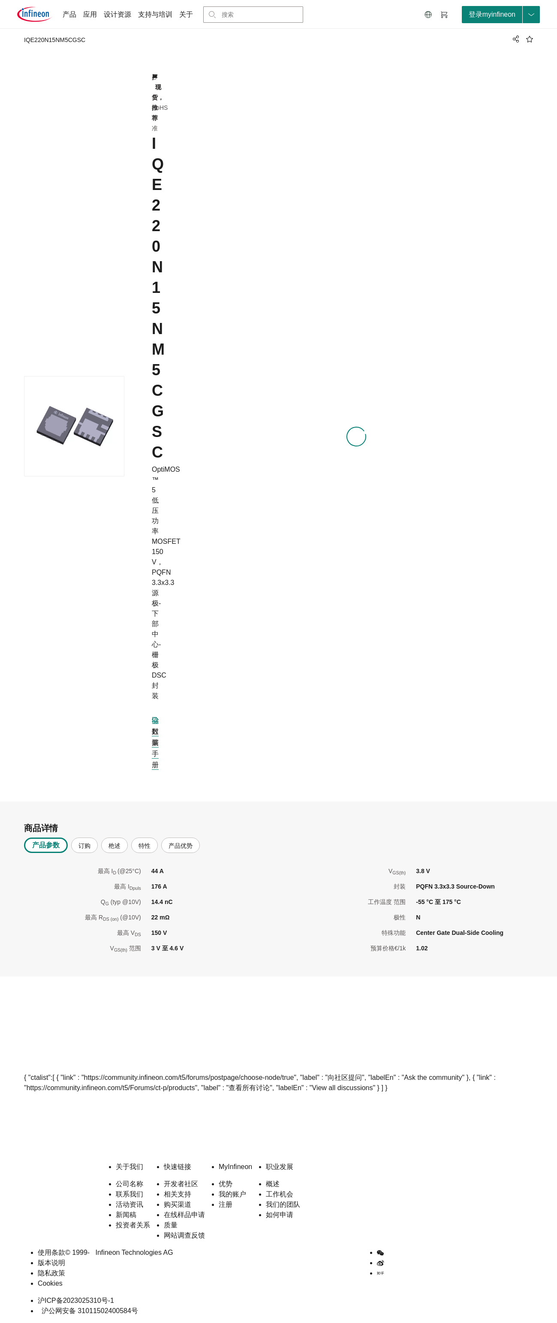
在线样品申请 (184, 1214)
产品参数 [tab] (46, 845)
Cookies (50, 1283)
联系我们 (129, 1194)
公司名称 (129, 1183)
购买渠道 (177, 1204)
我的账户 (232, 1194)
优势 (225, 1183)
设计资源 (117, 14)
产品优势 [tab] (181, 845)
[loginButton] (501, 14)
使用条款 (51, 1252)
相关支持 (177, 1194)
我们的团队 (283, 1204)
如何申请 (279, 1214)
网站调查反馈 (184, 1235)
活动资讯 (129, 1204)
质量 (171, 1225)
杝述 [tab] (114, 845)
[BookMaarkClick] (529, 39)
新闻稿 (126, 1214)
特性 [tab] (144, 845)
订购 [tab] (84, 845)
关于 (186, 14)
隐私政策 (51, 1273)
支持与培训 (155, 14)
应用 (90, 14)
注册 (225, 1204)
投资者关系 (133, 1225)
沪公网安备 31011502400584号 (88, 1310)
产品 (69, 14)
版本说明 (51, 1262)
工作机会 (279, 1194)
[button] (428, 14)
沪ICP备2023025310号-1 (76, 1300)
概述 (273, 1183)
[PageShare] (514, 39)
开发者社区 (181, 1183)
